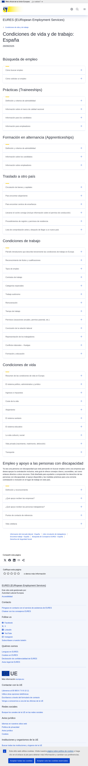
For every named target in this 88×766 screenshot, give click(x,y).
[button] (5, 560)
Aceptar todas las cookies (21, 761)
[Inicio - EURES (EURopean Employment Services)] (14, 9)
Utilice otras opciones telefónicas (15, 694)
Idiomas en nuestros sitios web (14, 724)
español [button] (71, 9)
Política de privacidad (10, 727)
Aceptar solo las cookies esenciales (52, 761)
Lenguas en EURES (10, 652)
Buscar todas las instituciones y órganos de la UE (22, 745)
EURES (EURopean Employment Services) (24, 585)
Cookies (5, 734)
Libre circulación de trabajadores (54, 534)
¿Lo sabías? (37, 2)
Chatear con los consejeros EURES (16, 611)
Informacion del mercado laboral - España (25, 534)
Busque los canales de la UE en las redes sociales (22, 712)
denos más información (35, 574)
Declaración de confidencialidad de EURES (19, 659)
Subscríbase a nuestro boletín (14, 640)
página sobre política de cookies (60, 751)
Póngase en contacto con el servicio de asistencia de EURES (27, 608)
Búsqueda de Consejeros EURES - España (47, 537)
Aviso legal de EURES (11, 662)
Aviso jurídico (7, 731)
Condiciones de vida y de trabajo (17, 27)
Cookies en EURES (10, 655)
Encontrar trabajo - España (19, 537)
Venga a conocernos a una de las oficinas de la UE (22, 701)
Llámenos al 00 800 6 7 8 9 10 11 (15, 691)
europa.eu (20, 679)
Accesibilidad (7, 596)
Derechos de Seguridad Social (21, 539)
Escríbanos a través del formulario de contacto (21, 698)
